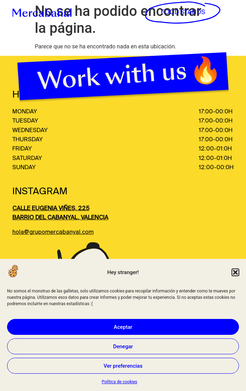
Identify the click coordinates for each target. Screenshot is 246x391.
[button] (235, 272)
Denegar (123, 346)
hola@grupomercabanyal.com (53, 232)
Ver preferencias (122, 366)
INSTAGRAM (39, 191)
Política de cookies (119, 381)
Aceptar (123, 327)
